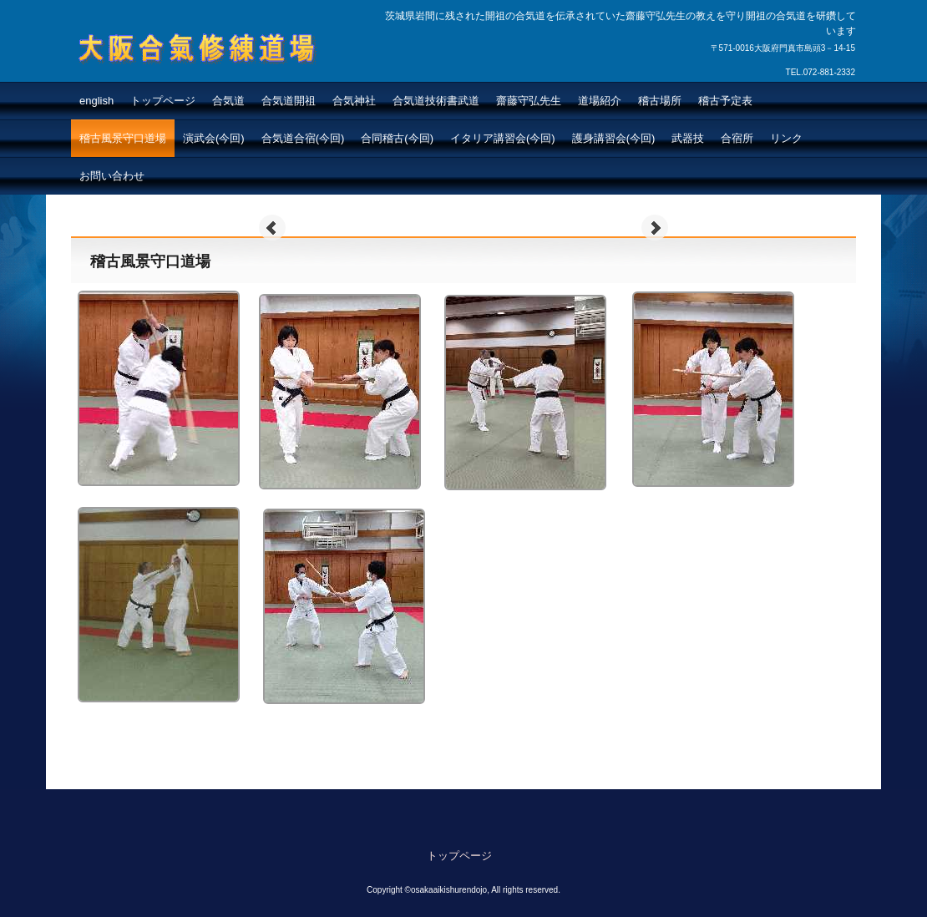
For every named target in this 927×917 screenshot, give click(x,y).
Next (654, 228)
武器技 (687, 138)
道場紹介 (599, 100)
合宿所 (737, 138)
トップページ (162, 100)
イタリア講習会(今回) (502, 138)
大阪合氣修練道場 (158, 80)
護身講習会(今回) (614, 138)
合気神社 (354, 100)
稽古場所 (659, 100)
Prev (272, 228)
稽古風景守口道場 (122, 138)
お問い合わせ (111, 176)
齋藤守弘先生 (528, 100)
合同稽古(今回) (397, 138)
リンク (786, 138)
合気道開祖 (288, 100)
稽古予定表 (725, 100)
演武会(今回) (214, 138)
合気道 (228, 100)
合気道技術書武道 (436, 100)
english (96, 100)
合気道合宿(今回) (303, 138)
